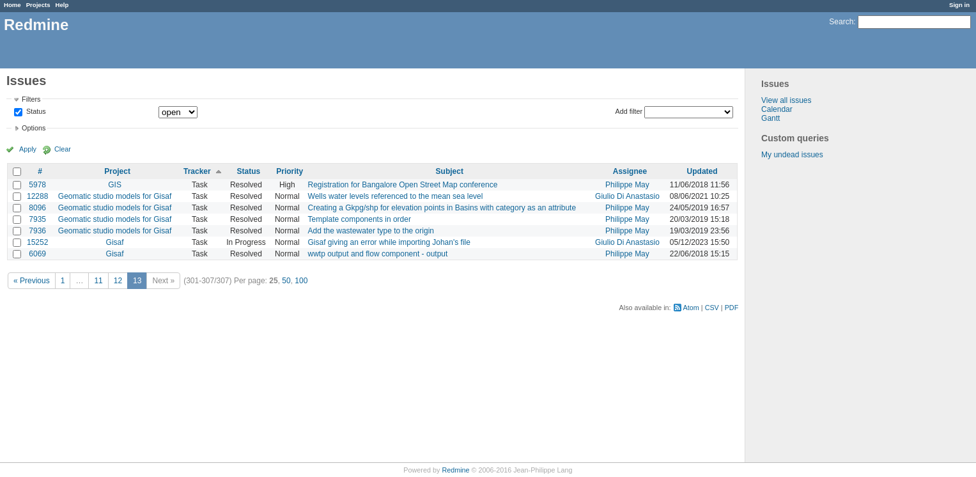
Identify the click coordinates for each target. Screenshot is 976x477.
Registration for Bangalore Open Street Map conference (403, 184)
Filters (31, 99)
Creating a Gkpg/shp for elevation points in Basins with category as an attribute (442, 207)
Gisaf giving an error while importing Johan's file (389, 242)
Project (117, 171)
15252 (37, 242)
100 (301, 280)
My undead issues (792, 154)
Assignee (630, 171)
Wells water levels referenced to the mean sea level (395, 196)
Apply (27, 149)
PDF (732, 307)
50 (286, 280)
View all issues (786, 100)
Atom (691, 307)
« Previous (31, 280)
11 (98, 280)
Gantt (770, 118)
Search (841, 21)
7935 (37, 219)
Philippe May (627, 184)
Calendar (777, 109)
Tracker (197, 171)
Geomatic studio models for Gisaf (114, 196)
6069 (37, 253)
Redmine (455, 470)
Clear (62, 149)
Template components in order (359, 219)
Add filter (629, 111)
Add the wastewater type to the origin (371, 230)
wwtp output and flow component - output (378, 253)
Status (35, 112)
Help (62, 4)
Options (33, 128)
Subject (449, 171)
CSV (712, 307)
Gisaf (115, 242)
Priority (289, 171)
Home (12, 4)
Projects (38, 4)
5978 (37, 184)
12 (118, 280)
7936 (37, 230)
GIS (114, 184)
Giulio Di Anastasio (627, 196)
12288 (37, 196)
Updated (702, 171)
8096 (37, 207)
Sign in (959, 4)
